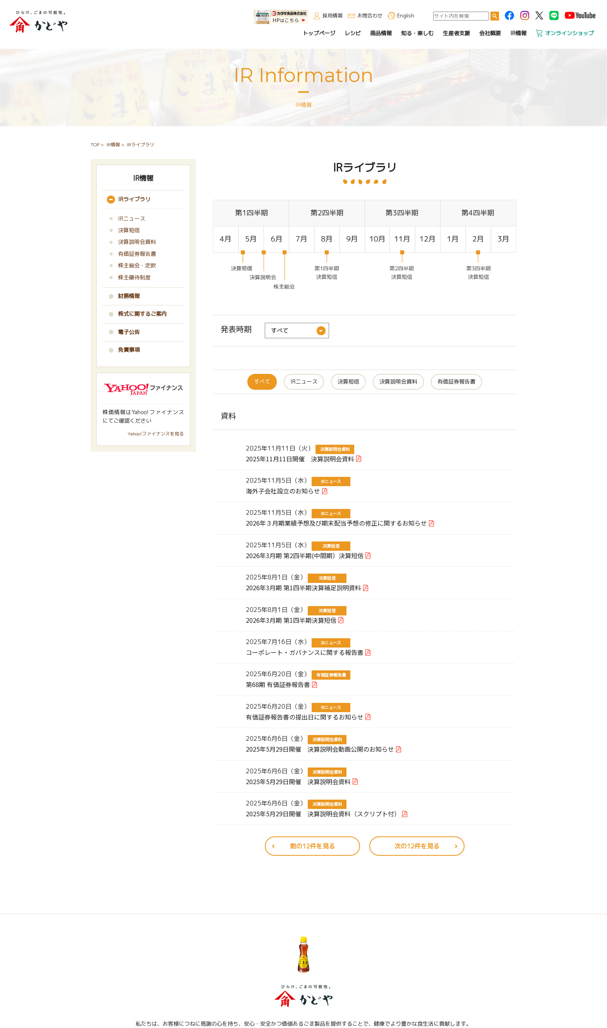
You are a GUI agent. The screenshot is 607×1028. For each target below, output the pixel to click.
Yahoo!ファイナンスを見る (156, 433)
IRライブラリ (134, 199)
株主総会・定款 (137, 265)
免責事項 (129, 349)
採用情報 (333, 15)
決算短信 (348, 381)
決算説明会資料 (398, 381)
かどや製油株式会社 (38, 21)
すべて (262, 381)
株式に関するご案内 (142, 313)
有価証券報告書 (456, 381)
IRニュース (303, 381)
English (406, 15)
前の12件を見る (312, 846)
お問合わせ (370, 15)
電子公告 (129, 332)
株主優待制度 (134, 277)
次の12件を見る (416, 846)
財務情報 (129, 296)
